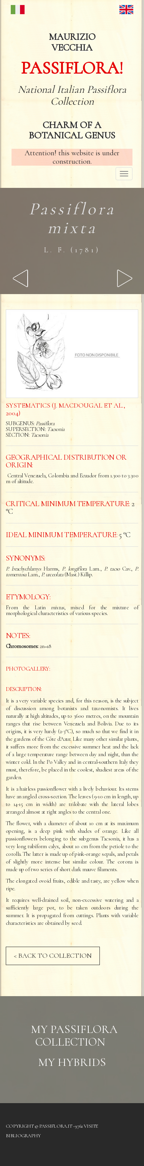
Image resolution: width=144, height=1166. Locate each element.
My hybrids (72, 1062)
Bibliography (23, 1136)
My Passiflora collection (74, 1035)
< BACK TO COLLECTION (53, 955)
